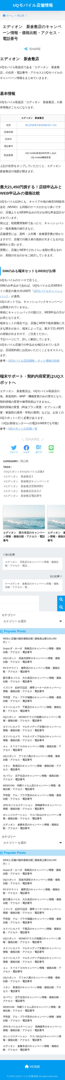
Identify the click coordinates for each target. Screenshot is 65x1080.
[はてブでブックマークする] (39, 449)
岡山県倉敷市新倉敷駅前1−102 (40, 125)
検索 (61, 599)
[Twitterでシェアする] (14, 449)
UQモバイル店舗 (33, 471)
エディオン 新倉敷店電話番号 (23, 495)
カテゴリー (9, 615)
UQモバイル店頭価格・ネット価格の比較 (34, 360)
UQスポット (12, 471)
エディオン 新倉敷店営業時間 (23, 486)
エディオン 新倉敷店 (18, 476)
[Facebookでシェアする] (26, 449)
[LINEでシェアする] (51, 449)
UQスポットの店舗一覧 (22, 428)
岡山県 (24, 461)
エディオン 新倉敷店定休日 (22, 491)
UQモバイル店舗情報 (33, 5)
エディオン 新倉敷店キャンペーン (26, 481)
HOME (32, 1067)
